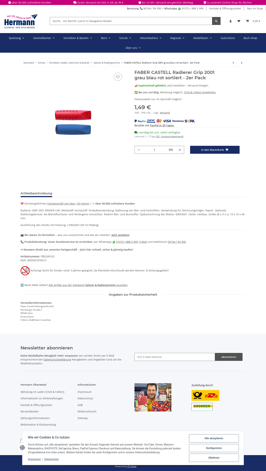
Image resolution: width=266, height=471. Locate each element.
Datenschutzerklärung (57, 359)
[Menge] (154, 150)
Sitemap (83, 418)
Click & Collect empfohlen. (200, 92)
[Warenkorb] (253, 21)
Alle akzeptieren (213, 438)
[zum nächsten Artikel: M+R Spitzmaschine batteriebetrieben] (241, 63)
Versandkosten (30, 411)
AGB (80, 405)
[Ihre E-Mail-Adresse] (174, 357)
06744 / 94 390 (150, 8)
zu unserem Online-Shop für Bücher (229, 2)
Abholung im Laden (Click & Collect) (42, 392)
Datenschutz (85, 398)
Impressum (85, 392)
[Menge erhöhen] (180, 150)
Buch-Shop (250, 38)
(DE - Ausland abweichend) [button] (169, 136)
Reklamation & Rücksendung (38, 424)
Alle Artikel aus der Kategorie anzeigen (88, 285)
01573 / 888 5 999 (190, 8)
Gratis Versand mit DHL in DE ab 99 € (100, 2)
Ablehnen (213, 457)
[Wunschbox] (239, 21)
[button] (230, 21)
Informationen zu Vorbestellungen (42, 398)
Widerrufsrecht (87, 411)
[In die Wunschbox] (118, 77)
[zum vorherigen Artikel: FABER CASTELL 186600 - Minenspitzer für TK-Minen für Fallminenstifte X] (234, 63)
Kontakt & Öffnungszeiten (225, 8)
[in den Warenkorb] (215, 150)
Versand (165, 112)
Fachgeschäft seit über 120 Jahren (68, 203)
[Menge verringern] (139, 150)
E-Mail (143, 242)
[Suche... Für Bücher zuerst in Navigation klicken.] (131, 21)
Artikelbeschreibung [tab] (36, 193)
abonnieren (228, 357)
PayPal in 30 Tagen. (162, 125)
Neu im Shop (255, 8)
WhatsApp (170, 8)
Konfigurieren (213, 448)
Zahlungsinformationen (35, 418)
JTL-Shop (131, 466)
